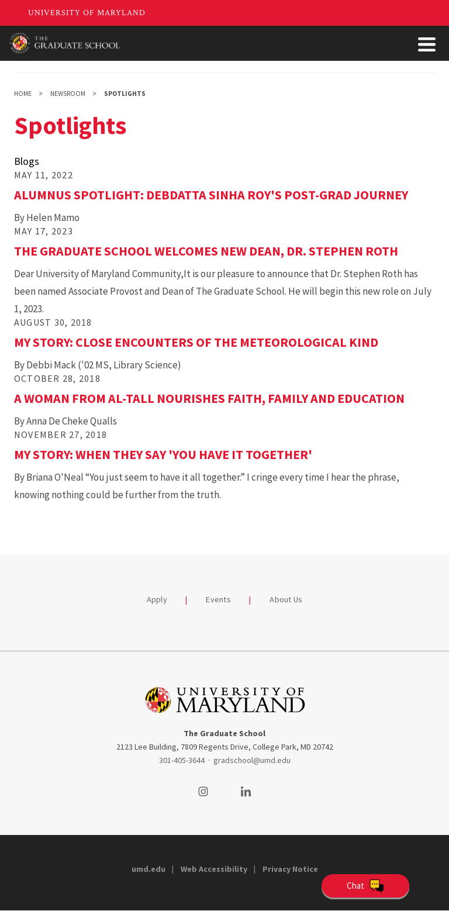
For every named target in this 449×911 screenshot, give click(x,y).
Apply (157, 599)
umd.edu (148, 869)
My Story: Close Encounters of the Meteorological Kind (196, 342)
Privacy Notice (290, 869)
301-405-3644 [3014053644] (182, 760)
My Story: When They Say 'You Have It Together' (163, 454)
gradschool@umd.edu (252, 760)
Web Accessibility (214, 869)
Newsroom (67, 93)
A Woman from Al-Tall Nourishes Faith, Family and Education (209, 398)
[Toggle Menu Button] (427, 44)
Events (218, 599)
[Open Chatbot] (365, 886)
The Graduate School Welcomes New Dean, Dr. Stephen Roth (206, 251)
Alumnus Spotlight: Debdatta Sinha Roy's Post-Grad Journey (211, 195)
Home (23, 93)
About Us (286, 599)
